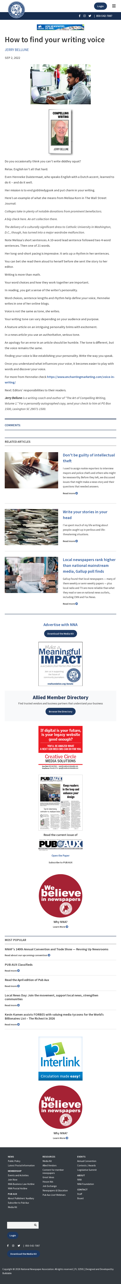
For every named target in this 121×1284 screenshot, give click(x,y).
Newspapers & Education (55, 1190)
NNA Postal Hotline (17, 1188)
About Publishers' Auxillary (21, 1198)
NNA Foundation (85, 1184)
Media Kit (12, 1207)
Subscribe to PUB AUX (60, 862)
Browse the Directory (60, 711)
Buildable (7, 1273)
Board (80, 1198)
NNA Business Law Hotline (21, 1184)
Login (100, 6)
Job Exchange (50, 1186)
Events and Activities (18, 1175)
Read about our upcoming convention (27, 955)
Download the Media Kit (60, 633)
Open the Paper (60, 855)
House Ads (48, 1181)
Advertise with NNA (60, 624)
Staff (79, 1193)
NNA (79, 1179)
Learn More (60, 926)
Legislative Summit (87, 1169)
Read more (70, 493)
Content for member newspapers (53, 1171)
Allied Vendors (50, 1165)
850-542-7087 (32, 1245)
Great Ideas (48, 1177)
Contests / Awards (86, 1165)
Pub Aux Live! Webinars (54, 1194)
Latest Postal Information (21, 1165)
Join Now (12, 1179)
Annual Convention (86, 1161)
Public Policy (14, 1161)
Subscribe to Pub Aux (18, 1202)
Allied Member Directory (60, 697)
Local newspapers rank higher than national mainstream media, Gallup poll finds (89, 565)
